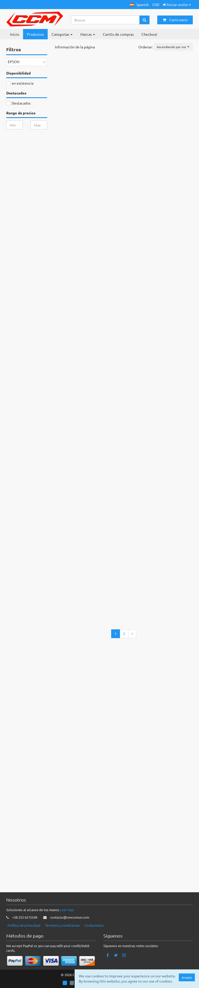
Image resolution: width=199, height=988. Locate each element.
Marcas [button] (87, 34)
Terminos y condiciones (62, 925)
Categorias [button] (62, 34)
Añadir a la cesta (128, 104)
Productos (35, 34)
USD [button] (155, 4)
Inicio (14, 34)
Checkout (149, 34)
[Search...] (105, 20)
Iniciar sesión (177, 4)
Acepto (187, 977)
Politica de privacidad (24, 925)
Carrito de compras (118, 34)
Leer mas (67, 910)
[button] (139, 4)
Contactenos (94, 925)
